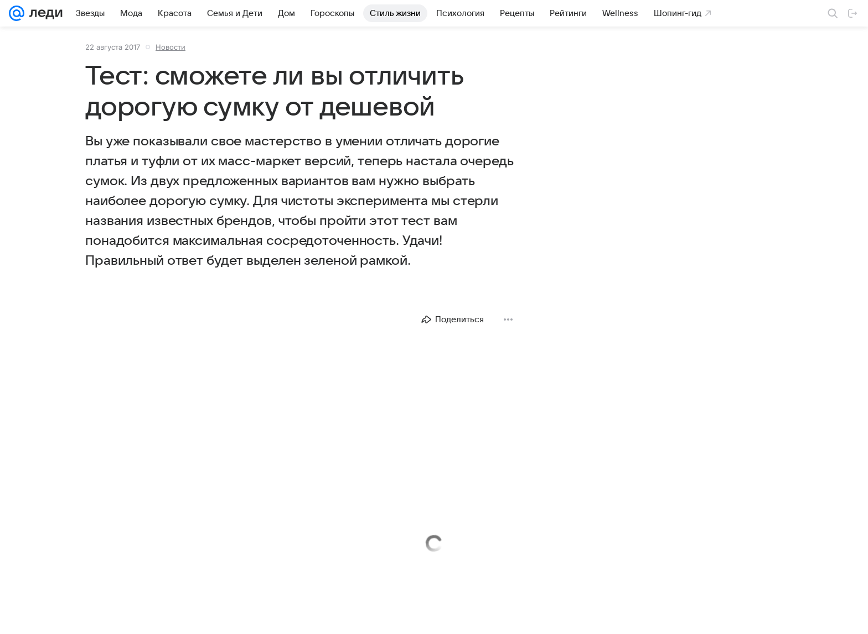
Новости (170, 47)
